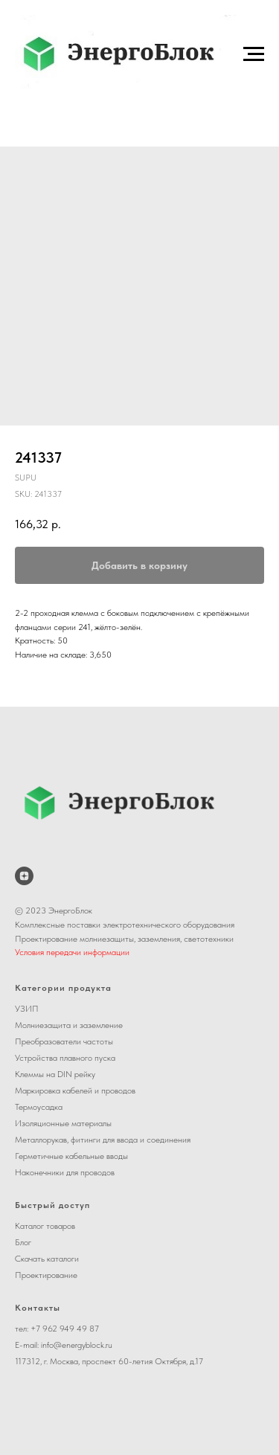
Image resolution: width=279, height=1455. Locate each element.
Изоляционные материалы (63, 1123)
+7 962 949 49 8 (62, 1328)
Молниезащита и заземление (69, 1025)
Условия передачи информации (72, 952)
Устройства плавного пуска (65, 1058)
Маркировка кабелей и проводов (75, 1090)
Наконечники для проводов (65, 1172)
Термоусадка (38, 1107)
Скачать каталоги (47, 1258)
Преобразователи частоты (64, 1041)
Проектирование (46, 1275)
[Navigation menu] (253, 54)
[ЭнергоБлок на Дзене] (24, 876)
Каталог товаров (45, 1226)
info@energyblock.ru (76, 1345)
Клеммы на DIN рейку (55, 1074)
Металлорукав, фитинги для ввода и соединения (102, 1139)
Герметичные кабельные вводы (71, 1156)
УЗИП (27, 1008)
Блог (23, 1242)
